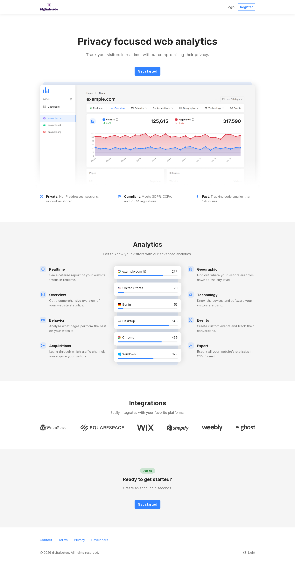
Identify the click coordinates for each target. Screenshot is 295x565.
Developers (99, 540)
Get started (147, 71)
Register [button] (246, 7)
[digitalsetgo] (49, 7)
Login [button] (231, 7)
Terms (63, 540)
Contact (46, 540)
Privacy (79, 540)
